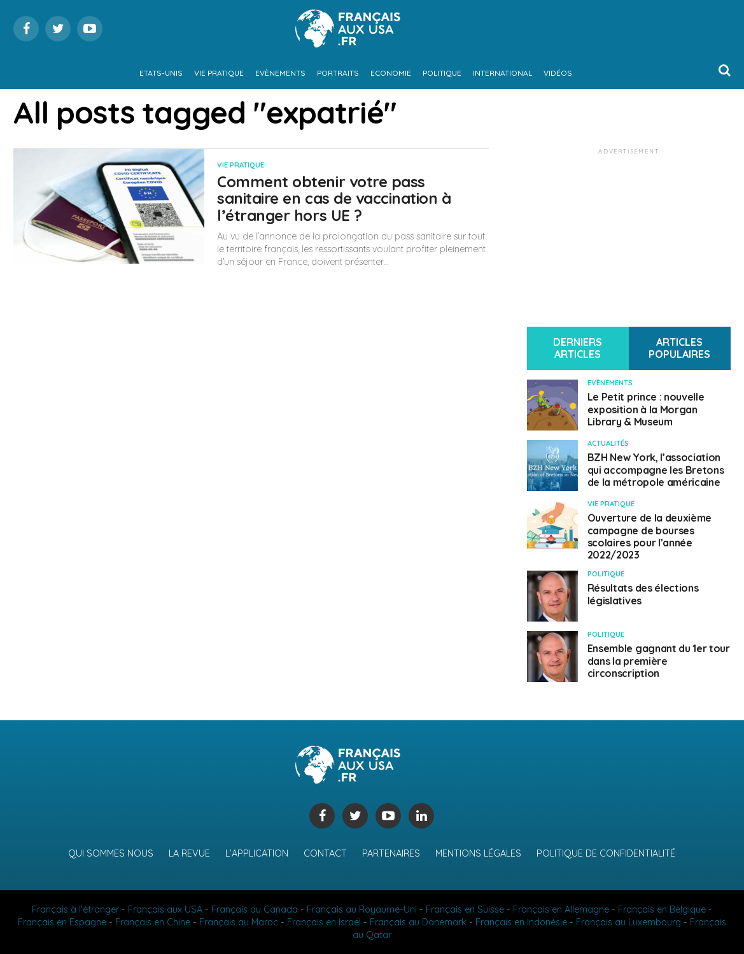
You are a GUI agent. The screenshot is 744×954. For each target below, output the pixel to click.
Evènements (280, 73)
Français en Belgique (662, 909)
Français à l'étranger (75, 909)
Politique (442, 73)
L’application (256, 853)
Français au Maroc (238, 922)
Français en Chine (152, 922)
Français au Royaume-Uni (362, 909)
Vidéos (558, 73)
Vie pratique (219, 73)
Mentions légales (478, 853)
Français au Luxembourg (628, 922)
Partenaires (391, 853)
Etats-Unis (161, 73)
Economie (390, 73)
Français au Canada (254, 909)
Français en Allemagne (561, 909)
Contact (325, 853)
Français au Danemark (418, 922)
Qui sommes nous (110, 853)
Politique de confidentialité (606, 853)
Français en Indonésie (521, 922)
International (502, 73)
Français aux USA (165, 909)
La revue (189, 853)
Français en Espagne (62, 922)
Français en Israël (324, 922)
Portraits (338, 73)
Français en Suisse (465, 909)
